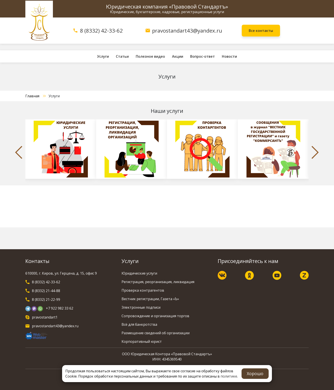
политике (229, 376)
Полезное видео (150, 56)
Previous (18, 152)
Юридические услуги (139, 273)
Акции (177, 56)
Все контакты (261, 30)
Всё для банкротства (139, 324)
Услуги (103, 56)
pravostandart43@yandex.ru (187, 30)
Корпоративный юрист (142, 341)
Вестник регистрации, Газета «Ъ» (150, 298)
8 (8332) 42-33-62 (101, 30)
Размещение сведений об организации (156, 333)
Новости (229, 56)
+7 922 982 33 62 (59, 308)
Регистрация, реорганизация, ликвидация (158, 281)
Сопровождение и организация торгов (155, 315)
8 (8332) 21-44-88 (46, 290)
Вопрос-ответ (202, 56)
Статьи (122, 56)
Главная (32, 96)
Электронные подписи (141, 307)
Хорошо (255, 373)
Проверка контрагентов (143, 290)
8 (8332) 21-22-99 (46, 299)
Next (315, 152)
